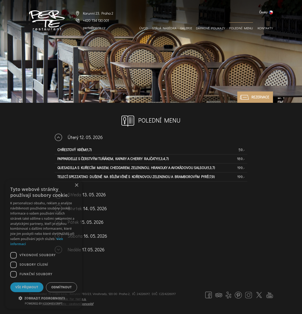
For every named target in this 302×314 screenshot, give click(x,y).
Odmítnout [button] (61, 287)
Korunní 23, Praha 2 (98, 13)
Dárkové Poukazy (210, 28)
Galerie (186, 28)
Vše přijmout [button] (26, 287)
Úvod (143, 28)
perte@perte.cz (94, 27)
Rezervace (260, 97)
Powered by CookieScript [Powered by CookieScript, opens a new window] (44, 303)
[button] (43, 297)
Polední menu (241, 28)
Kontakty (265, 28)
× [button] (76, 185)
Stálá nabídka (164, 28)
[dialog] (43, 244)
